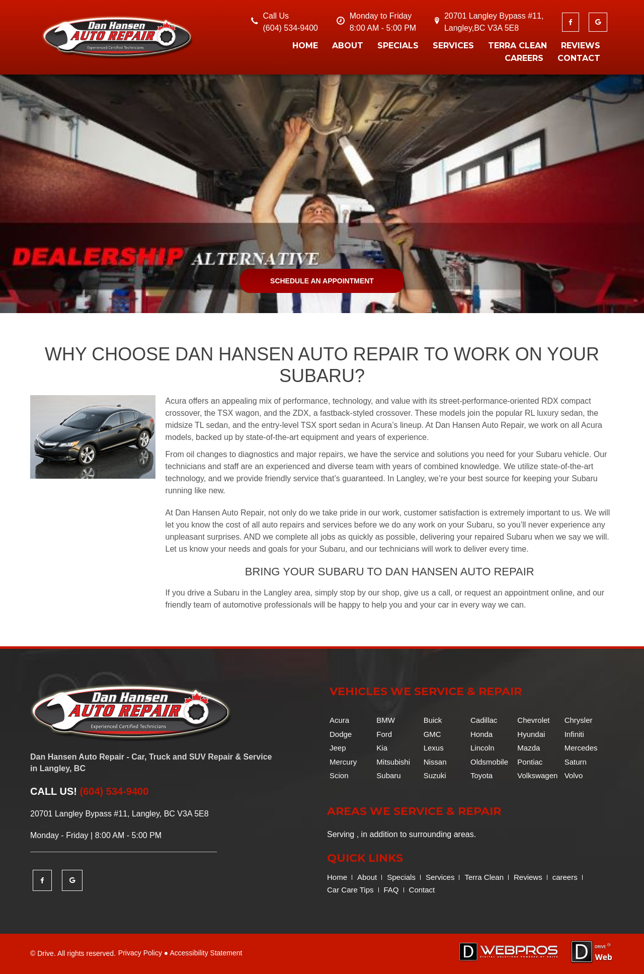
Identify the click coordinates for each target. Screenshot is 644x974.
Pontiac (529, 762)
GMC (432, 734)
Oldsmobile (489, 762)
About (347, 45)
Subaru (388, 775)
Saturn (576, 762)
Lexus (434, 747)
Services (453, 45)
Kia (381, 747)
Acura (339, 720)
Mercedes (581, 747)
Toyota (481, 775)
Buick (433, 720)
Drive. (46, 953)
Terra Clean (517, 45)
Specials (398, 45)
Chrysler (579, 720)
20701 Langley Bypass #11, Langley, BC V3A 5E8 (119, 813)
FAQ (391, 889)
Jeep (338, 747)
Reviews (580, 45)
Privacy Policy (140, 953)
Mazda (528, 747)
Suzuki (435, 775)
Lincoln (482, 747)
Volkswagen (537, 775)
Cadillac (483, 720)
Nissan (435, 762)
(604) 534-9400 (290, 28)
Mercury (343, 762)
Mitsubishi (393, 762)
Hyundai (531, 734)
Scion (339, 775)
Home (305, 45)
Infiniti (574, 734)
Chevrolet (533, 720)
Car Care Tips (350, 889)
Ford (384, 734)
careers (524, 58)
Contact (578, 58)
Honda (481, 734)
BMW (385, 720)
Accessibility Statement (206, 953)
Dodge (341, 734)
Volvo (574, 775)
